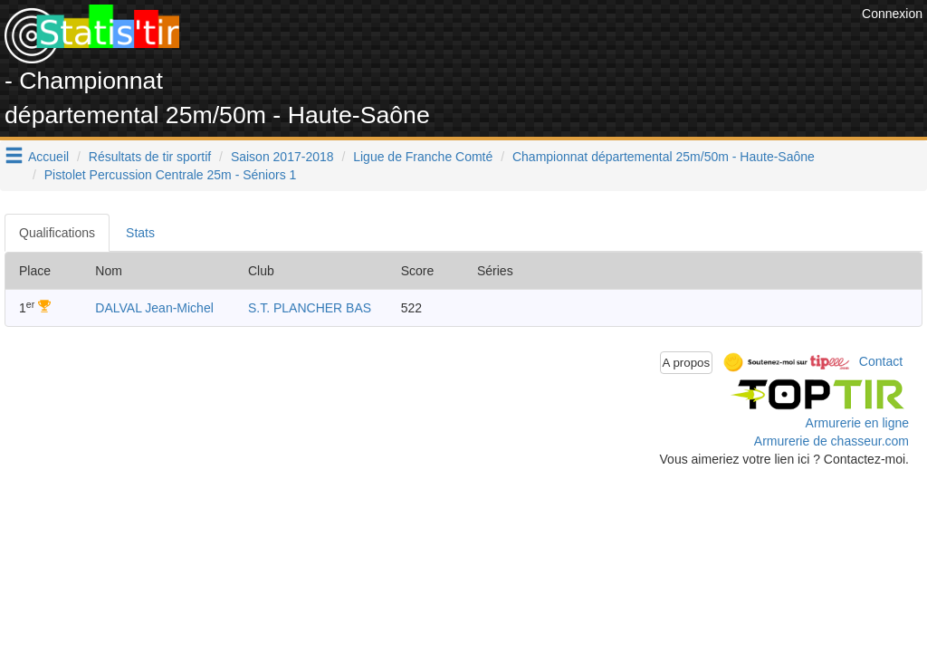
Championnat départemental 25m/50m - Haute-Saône (663, 156)
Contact (881, 361)
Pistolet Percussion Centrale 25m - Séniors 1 (170, 175)
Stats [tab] (140, 232)
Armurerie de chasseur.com (831, 441)
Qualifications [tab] (57, 232)
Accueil (48, 156)
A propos (687, 362)
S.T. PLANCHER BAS (309, 308)
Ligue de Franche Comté (422, 156)
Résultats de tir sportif (150, 156)
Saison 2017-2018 (282, 156)
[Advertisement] (527, 45)
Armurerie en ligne (857, 423)
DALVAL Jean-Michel (154, 308)
